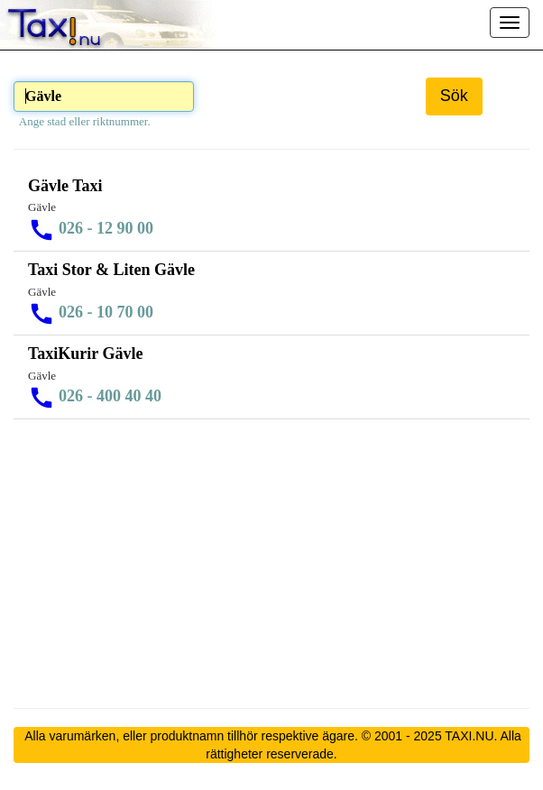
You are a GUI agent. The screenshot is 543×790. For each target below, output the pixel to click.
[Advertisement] (271, 563)
